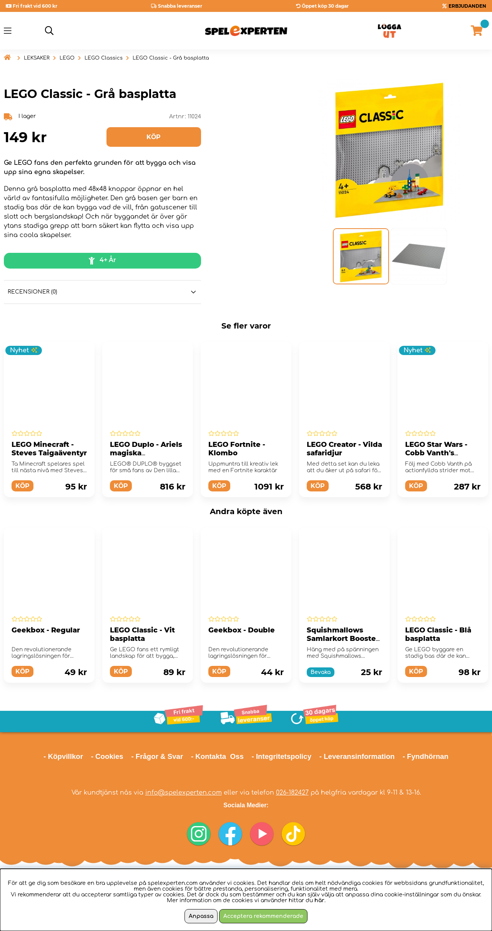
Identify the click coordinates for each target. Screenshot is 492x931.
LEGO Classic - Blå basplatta (438, 634)
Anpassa (201, 916)
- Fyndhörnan (425, 756)
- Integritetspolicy (282, 756)
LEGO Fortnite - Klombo (236, 448)
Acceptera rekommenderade (263, 916)
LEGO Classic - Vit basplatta (142, 634)
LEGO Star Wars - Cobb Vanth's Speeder (436, 453)
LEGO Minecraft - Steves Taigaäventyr (49, 448)
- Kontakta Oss (217, 756)
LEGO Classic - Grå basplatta (171, 58)
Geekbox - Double (241, 630)
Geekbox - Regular (46, 630)
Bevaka (321, 672)
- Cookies (107, 756)
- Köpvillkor (63, 756)
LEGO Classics (104, 58)
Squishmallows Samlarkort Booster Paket (343, 638)
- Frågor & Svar (157, 756)
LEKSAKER (37, 58)
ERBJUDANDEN (467, 6)
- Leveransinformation (357, 756)
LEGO (67, 58)
